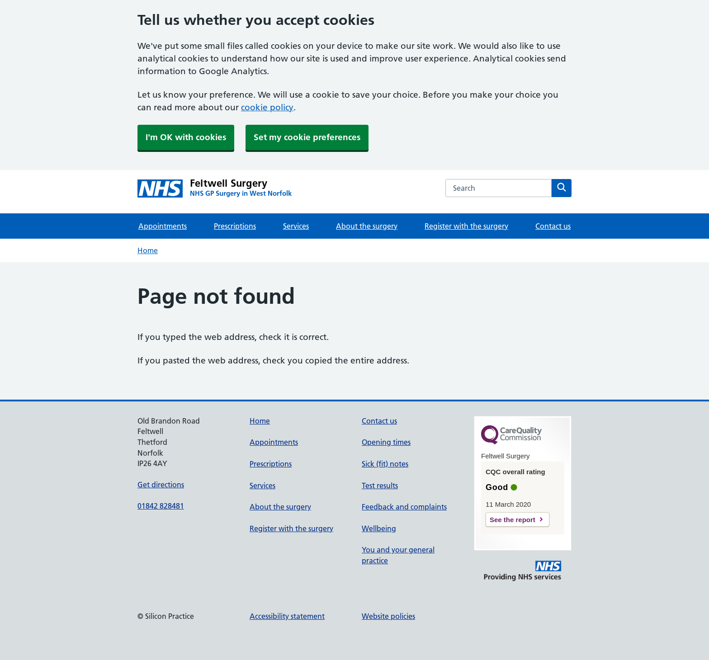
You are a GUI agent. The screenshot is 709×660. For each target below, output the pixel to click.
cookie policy (267, 107)
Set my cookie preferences (307, 137)
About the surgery (366, 226)
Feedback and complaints (404, 506)
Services (296, 226)
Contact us (553, 226)
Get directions (160, 484)
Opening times (386, 442)
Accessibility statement (287, 616)
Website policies (388, 616)
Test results (380, 485)
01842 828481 (160, 505)
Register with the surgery (466, 226)
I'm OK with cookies (186, 137)
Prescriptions (235, 226)
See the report (512, 519)
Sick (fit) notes (385, 463)
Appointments (162, 226)
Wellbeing (379, 528)
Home (147, 250)
